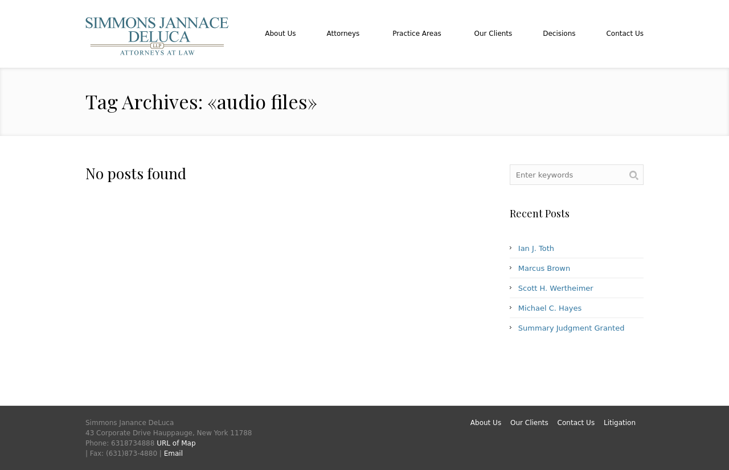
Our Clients (529, 423)
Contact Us (576, 423)
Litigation (620, 423)
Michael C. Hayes (549, 308)
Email (173, 453)
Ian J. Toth (536, 248)
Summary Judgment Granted (571, 328)
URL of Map (176, 443)
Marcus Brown (544, 268)
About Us (485, 423)
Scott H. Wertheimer (555, 288)
